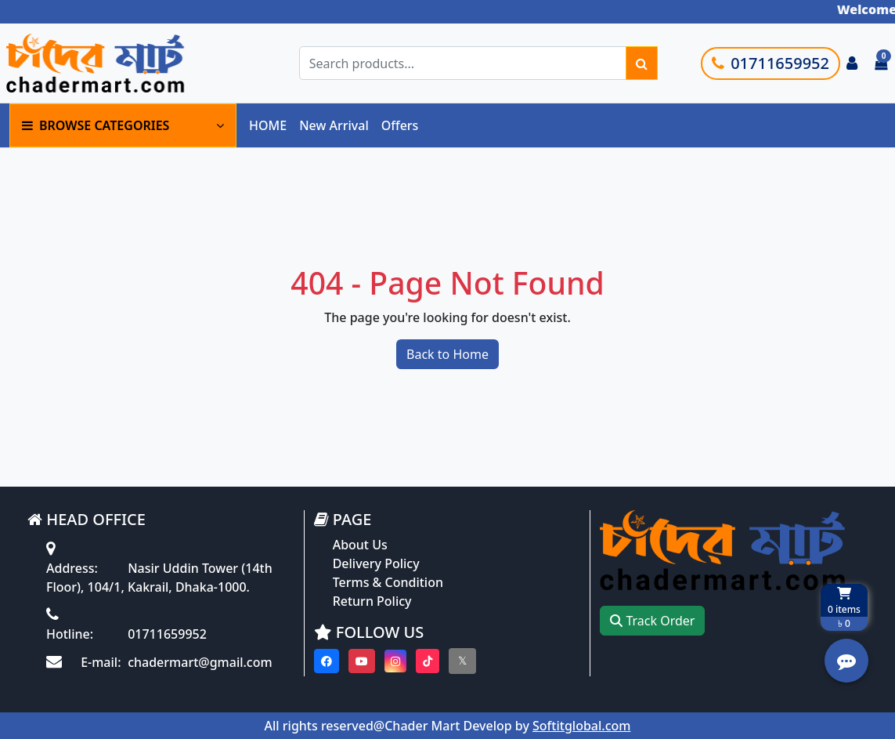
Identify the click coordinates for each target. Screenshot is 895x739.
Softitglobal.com (581, 725)
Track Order (652, 620)
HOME (268, 125)
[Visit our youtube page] (361, 661)
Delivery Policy (376, 563)
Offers (400, 125)
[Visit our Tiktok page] (427, 661)
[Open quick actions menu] (846, 661)
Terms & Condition (388, 582)
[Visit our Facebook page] (326, 661)
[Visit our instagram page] (395, 661)
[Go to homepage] (119, 63)
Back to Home (447, 354)
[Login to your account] (851, 63)
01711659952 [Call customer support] (770, 63)
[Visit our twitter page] (462, 661)
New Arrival (334, 125)
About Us (360, 544)
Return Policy (372, 601)
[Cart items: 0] (881, 63)
